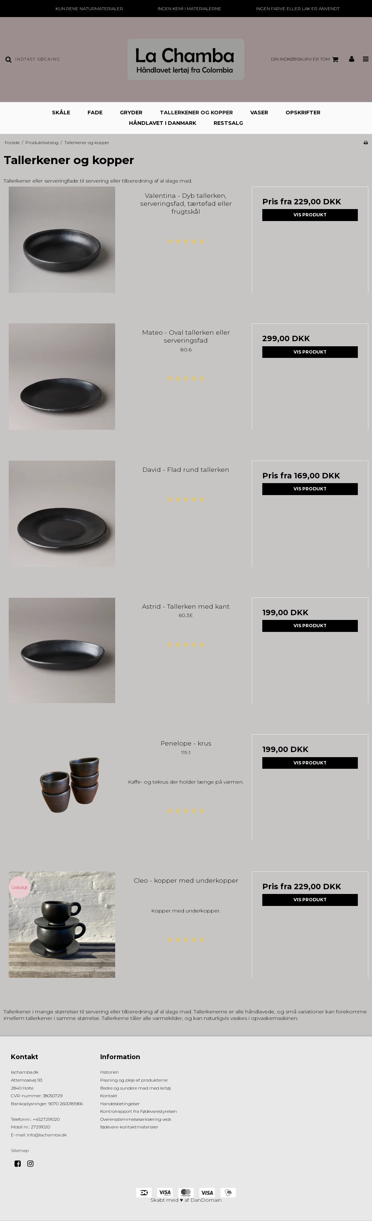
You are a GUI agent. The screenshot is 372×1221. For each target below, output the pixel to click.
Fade (95, 112)
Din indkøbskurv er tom (305, 59)
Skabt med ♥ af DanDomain (185, 1200)
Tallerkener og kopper (196, 112)
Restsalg (228, 123)
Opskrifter (303, 112)
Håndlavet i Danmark (162, 123)
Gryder (131, 112)
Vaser (259, 112)
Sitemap (20, 1150)
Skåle (61, 112)
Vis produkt (310, 214)
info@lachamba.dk (47, 1135)
